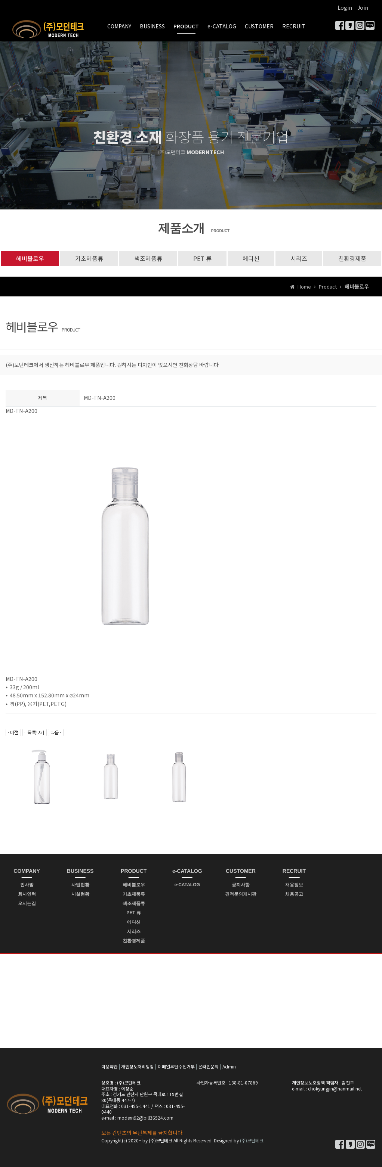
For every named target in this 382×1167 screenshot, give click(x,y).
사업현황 (80, 884)
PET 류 (202, 258)
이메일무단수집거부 (176, 1066)
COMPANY (119, 26)
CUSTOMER (259, 26)
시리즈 (298, 258)
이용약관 (109, 1066)
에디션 (251, 258)
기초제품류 (89, 258)
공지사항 (241, 884)
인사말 (27, 884)
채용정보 (294, 884)
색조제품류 (148, 258)
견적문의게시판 (240, 894)
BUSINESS (152, 26)
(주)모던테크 (252, 1140)
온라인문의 (208, 1066)
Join (362, 7)
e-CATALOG (221, 26)
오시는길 (27, 903)
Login (345, 7)
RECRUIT (293, 26)
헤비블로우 (30, 258)
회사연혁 (27, 894)
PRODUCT (186, 26)
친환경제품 (352, 258)
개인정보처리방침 (137, 1066)
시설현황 (80, 894)
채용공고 (294, 894)
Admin (229, 1066)
